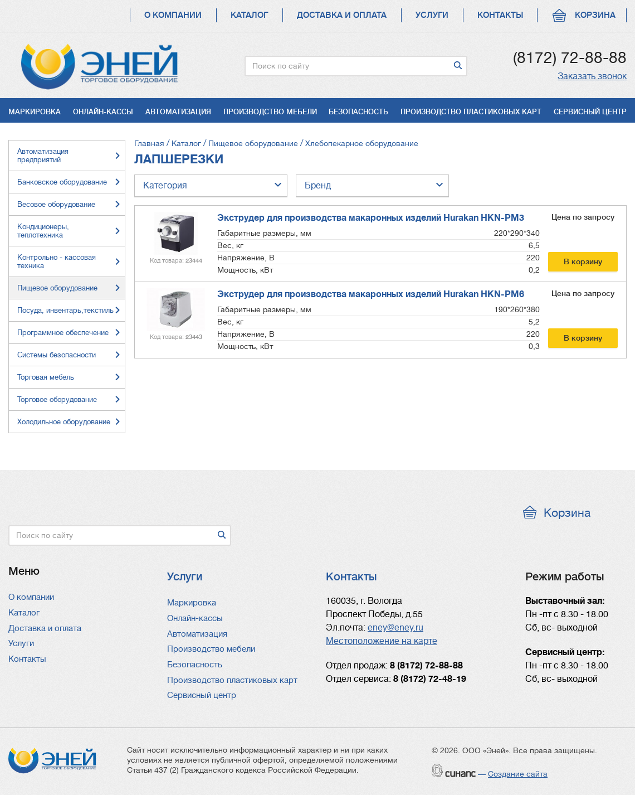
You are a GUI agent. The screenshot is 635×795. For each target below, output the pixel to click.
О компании (173, 15)
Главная (149, 143)
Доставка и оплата (342, 15)
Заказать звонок (592, 76)
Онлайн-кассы (103, 112)
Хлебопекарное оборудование (361, 143)
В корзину (583, 261)
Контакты (500, 15)
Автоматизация (178, 112)
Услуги (432, 15)
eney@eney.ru (395, 628)
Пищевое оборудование (253, 143)
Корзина (595, 15)
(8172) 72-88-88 (570, 58)
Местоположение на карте (381, 641)
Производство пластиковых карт (470, 112)
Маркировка (34, 112)
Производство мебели (270, 112)
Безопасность (358, 112)
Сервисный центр (590, 112)
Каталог (249, 15)
